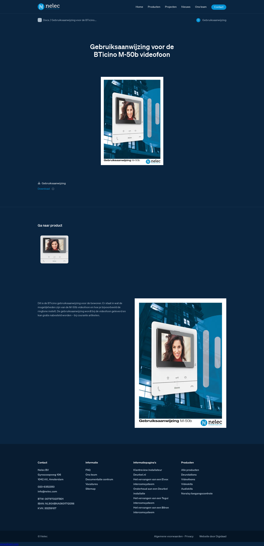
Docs (46, 20)
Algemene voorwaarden (168, 536)
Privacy (189, 536)
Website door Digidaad (212, 536)
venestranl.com (9, 544)
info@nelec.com (47, 491)
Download (44, 188)
